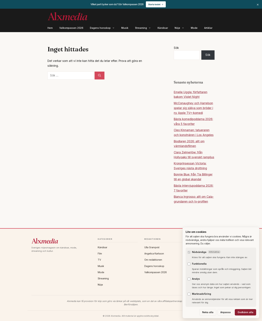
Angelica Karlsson (154, 253)
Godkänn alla (245, 312)
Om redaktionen (153, 259)
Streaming (144, 28)
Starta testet (154, 4)
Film (100, 253)
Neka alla (207, 312)
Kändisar (163, 27)
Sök (176, 48)
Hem (50, 27)
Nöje (181, 28)
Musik (124, 27)
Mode (194, 27)
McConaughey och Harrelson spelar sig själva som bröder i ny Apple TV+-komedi (193, 108)
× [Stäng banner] (257, 4)
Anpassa (225, 312)
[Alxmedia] (61, 241)
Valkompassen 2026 (71, 27)
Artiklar (208, 27)
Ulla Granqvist (151, 247)
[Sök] (99, 76)
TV (99, 259)
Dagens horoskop (104, 28)
